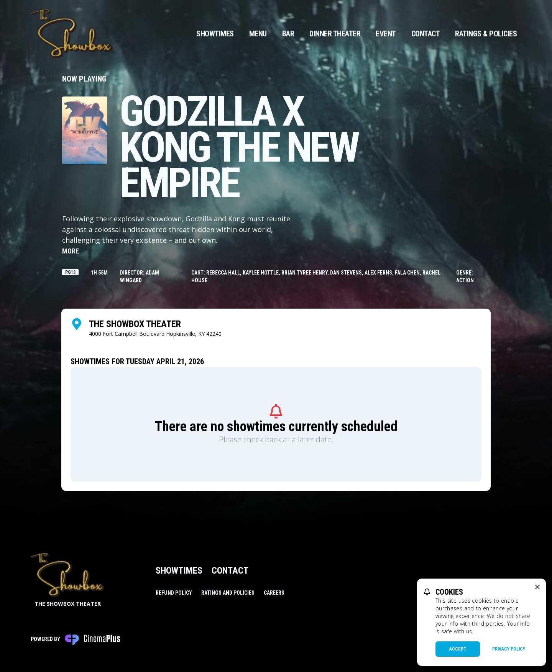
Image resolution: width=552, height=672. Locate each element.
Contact (425, 33)
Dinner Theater (334, 33)
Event (386, 33)
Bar (288, 33)
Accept (458, 649)
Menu (258, 33)
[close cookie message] (537, 587)
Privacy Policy (508, 649)
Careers (274, 593)
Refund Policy (174, 593)
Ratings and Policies (228, 593)
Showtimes (215, 33)
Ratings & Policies (486, 33)
